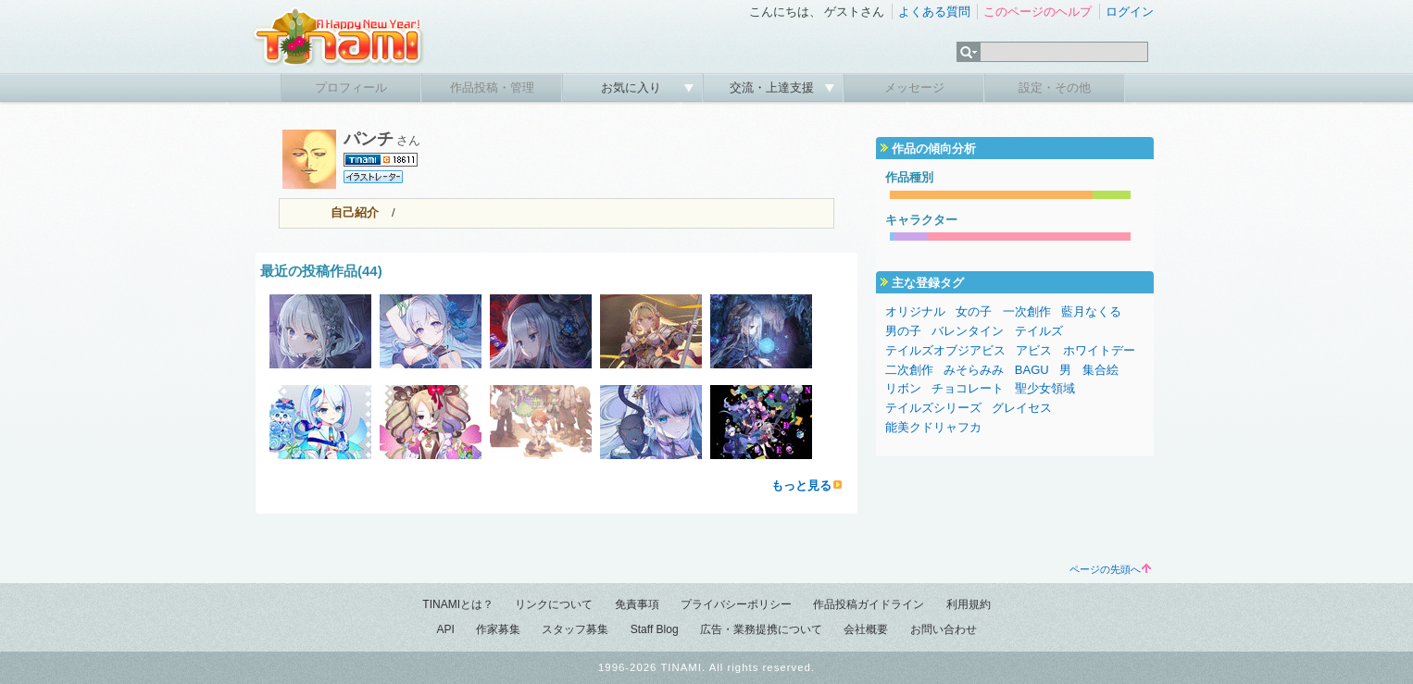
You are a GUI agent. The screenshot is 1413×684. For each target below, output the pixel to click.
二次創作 (909, 370)
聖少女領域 (1045, 388)
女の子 (974, 311)
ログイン (1130, 12)
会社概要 (866, 629)
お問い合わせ (943, 629)
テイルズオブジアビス (945, 350)
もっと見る (801, 485)
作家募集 (498, 629)
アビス (1034, 350)
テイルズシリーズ (933, 408)
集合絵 (1100, 370)
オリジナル (915, 311)
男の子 (903, 331)
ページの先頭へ (1110, 569)
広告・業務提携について (761, 629)
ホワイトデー (1099, 350)
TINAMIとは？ (458, 604)
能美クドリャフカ (933, 427)
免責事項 (637, 604)
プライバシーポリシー (736, 604)
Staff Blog (655, 629)
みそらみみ (974, 370)
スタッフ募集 (575, 629)
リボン (903, 388)
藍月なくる (1091, 311)
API (445, 629)
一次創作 (1027, 311)
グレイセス (1022, 408)
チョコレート (968, 388)
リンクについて (554, 604)
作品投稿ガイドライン (868, 604)
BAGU (1032, 370)
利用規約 (968, 604)
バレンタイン (968, 331)
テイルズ (1039, 331)
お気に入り (633, 87)
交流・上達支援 (774, 87)
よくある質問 (934, 12)
